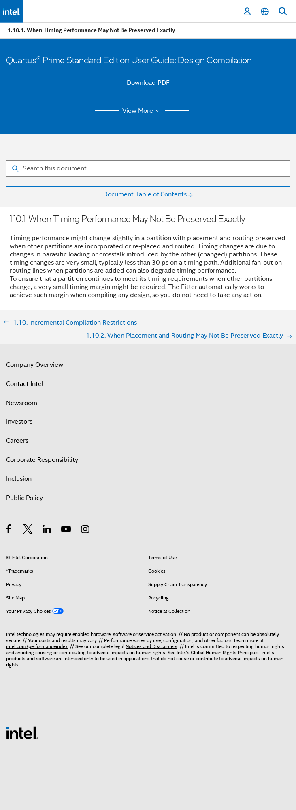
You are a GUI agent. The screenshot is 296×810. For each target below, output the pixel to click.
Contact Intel (24, 384)
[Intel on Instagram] (85, 530)
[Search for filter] (148, 168)
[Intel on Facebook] (9, 530)
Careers (17, 441)
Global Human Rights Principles (225, 652)
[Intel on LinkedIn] (47, 530)
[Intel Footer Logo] (22, 732)
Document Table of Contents (145, 194)
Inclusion (19, 479)
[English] (265, 11)
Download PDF (148, 83)
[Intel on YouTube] (66, 530)
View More (142, 111)
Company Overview (34, 365)
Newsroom (21, 403)
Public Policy (24, 498)
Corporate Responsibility (42, 460)
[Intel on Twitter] (28, 530)
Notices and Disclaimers (151, 646)
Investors (19, 422)
